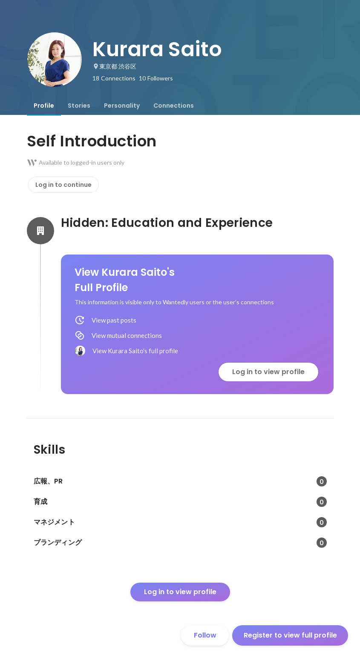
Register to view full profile (290, 635)
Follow (205, 635)
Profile (44, 105)
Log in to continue (63, 184)
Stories (79, 105)
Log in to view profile (268, 372)
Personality (122, 105)
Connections (173, 105)
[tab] (44, 105)
